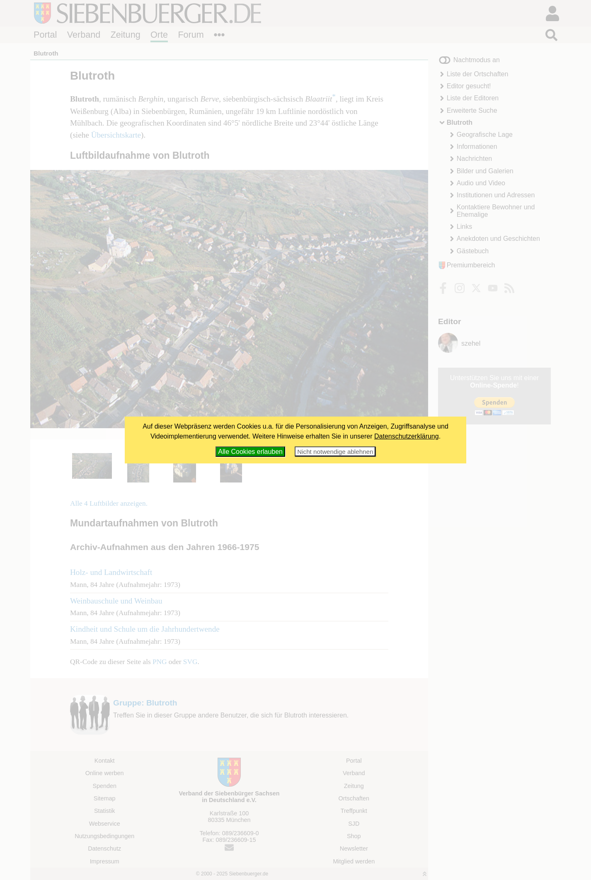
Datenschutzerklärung (406, 436)
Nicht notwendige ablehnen (335, 451)
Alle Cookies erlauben (250, 451)
